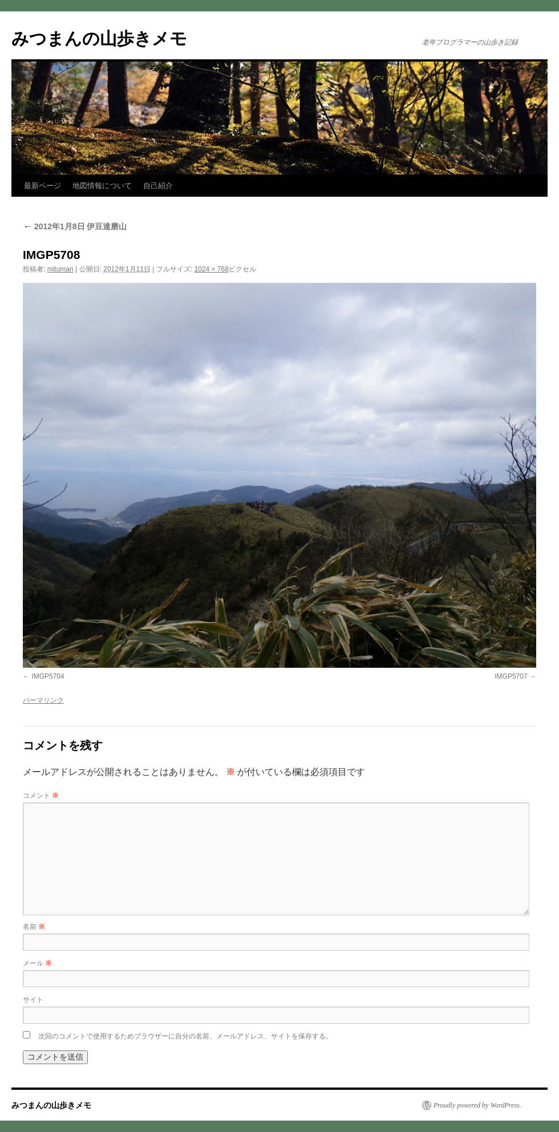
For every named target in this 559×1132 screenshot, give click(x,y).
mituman (60, 269)
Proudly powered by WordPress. (477, 1105)
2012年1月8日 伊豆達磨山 (75, 226)
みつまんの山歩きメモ (99, 38)
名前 (34, 927)
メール (37, 963)
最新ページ (42, 185)
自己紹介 (158, 185)
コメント (41, 796)
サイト (33, 1000)
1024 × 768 (211, 269)
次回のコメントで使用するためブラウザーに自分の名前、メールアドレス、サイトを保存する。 (185, 1036)
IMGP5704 (47, 676)
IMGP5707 (511, 676)
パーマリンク (43, 700)
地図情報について (102, 185)
